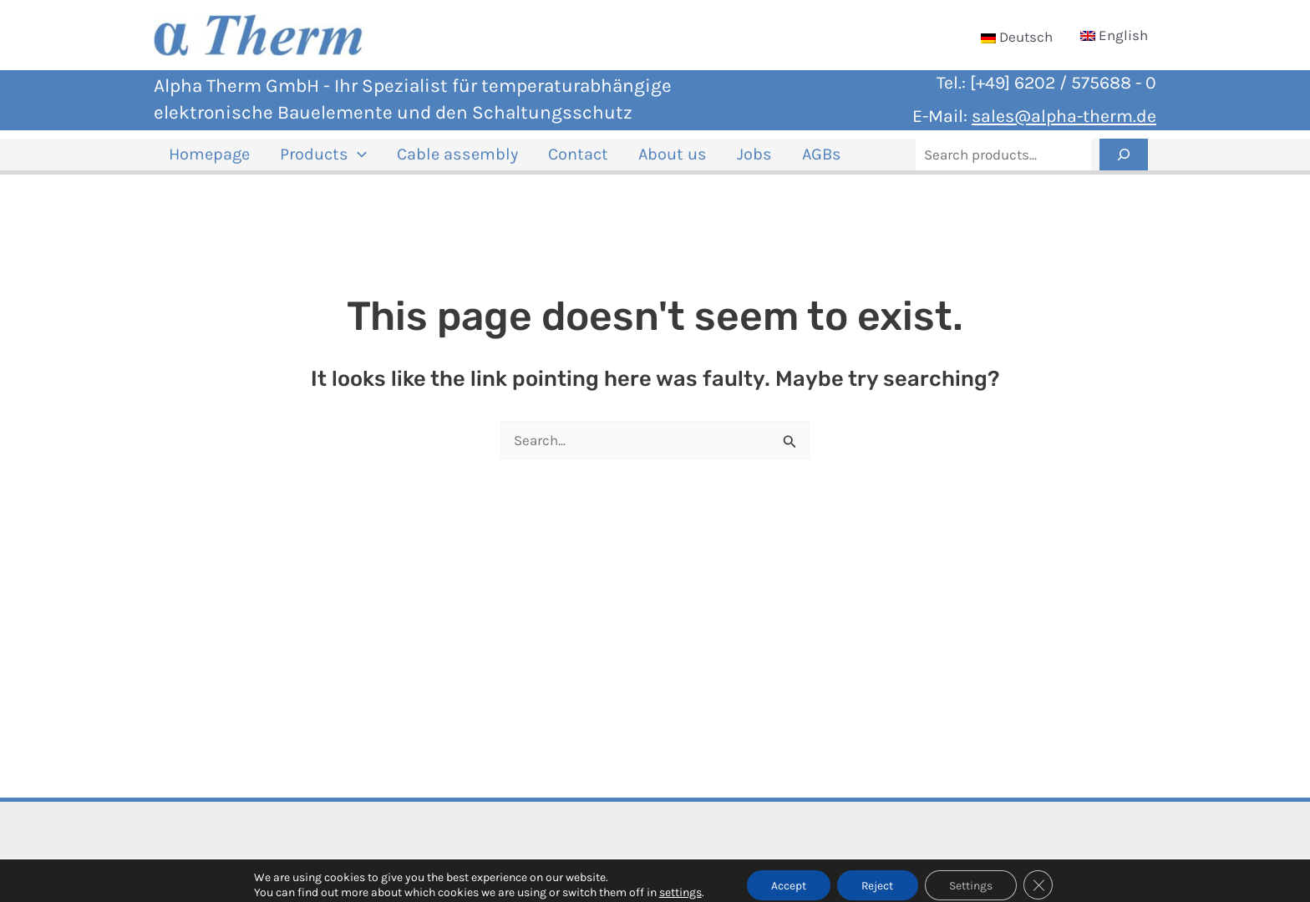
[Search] (1123, 161)
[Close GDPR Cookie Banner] (1041, 876)
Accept (787, 876)
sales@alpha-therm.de (1064, 115)
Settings (972, 876)
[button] (342, 161)
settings (677, 883)
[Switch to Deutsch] (1017, 37)
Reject (877, 876)
